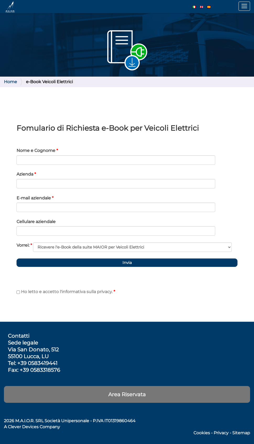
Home (10, 81)
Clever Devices (23, 426)
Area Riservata (127, 394)
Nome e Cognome (37, 150)
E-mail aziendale (35, 197)
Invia (127, 262)
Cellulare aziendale (36, 221)
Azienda (26, 174)
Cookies (201, 432)
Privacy (221, 432)
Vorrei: (24, 245)
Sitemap (241, 432)
